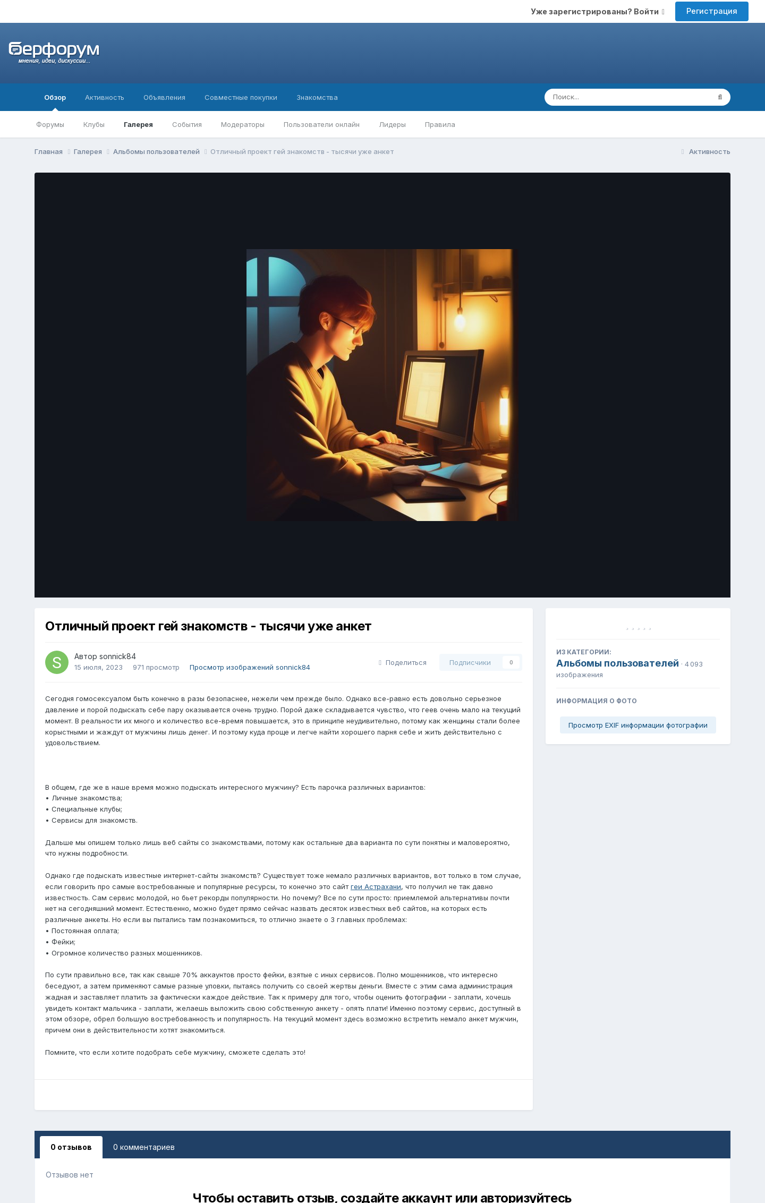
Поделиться (403, 662)
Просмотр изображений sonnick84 (250, 667)
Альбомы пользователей (617, 663)
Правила (440, 124)
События (187, 124)
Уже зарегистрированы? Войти (598, 11)
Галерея (138, 124)
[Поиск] (607, 97)
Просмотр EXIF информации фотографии (638, 725)
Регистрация (711, 10)
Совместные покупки (241, 97)
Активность (104, 97)
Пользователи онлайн (322, 124)
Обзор (55, 102)
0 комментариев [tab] (144, 1146)
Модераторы (243, 124)
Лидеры (392, 124)
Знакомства (317, 97)
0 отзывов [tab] (71, 1146)
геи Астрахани (376, 886)
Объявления (164, 97)
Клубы (94, 124)
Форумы (50, 124)
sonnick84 (117, 656)
